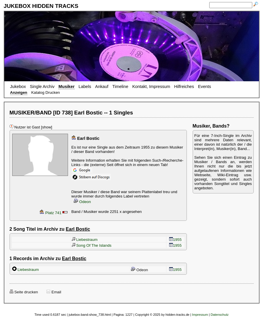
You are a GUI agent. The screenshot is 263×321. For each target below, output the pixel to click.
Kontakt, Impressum (151, 86)
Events (204, 86)
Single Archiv (42, 86)
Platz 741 (50, 213)
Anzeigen (18, 92)
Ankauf (101, 86)
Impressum (200, 314)
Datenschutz (220, 314)
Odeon (82, 202)
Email (53, 292)
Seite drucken (24, 292)
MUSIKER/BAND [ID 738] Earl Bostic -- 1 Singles (71, 113)
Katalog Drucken (45, 92)
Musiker (66, 86)
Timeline (120, 86)
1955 (175, 239)
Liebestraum (84, 239)
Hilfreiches (184, 86)
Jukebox (18, 86)
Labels (84, 86)
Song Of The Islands (91, 245)
